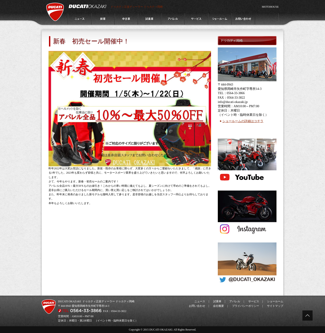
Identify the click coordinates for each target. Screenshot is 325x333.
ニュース (199, 301)
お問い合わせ (197, 305)
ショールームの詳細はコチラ (242, 121)
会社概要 (218, 305)
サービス (253, 301)
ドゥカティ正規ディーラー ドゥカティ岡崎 (137, 6)
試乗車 (217, 301)
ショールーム (275, 301)
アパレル (234, 301)
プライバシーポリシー (245, 305)
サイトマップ (275, 305)
